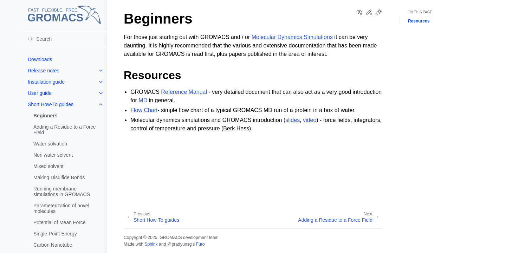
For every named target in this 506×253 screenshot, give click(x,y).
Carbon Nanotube (52, 245)
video (309, 120)
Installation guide (46, 82)
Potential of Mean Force (59, 222)
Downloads (40, 59)
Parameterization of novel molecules (61, 208)
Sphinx (150, 244)
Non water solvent (53, 155)
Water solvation (50, 144)
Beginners (45, 115)
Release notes (43, 70)
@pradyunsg (179, 244)
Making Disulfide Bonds (59, 177)
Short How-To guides (50, 104)
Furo (200, 244)
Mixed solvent (48, 166)
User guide (40, 93)
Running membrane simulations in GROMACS (61, 191)
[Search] (64, 39)
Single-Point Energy (55, 233)
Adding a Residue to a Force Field (64, 129)
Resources (418, 21)
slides (292, 120)
